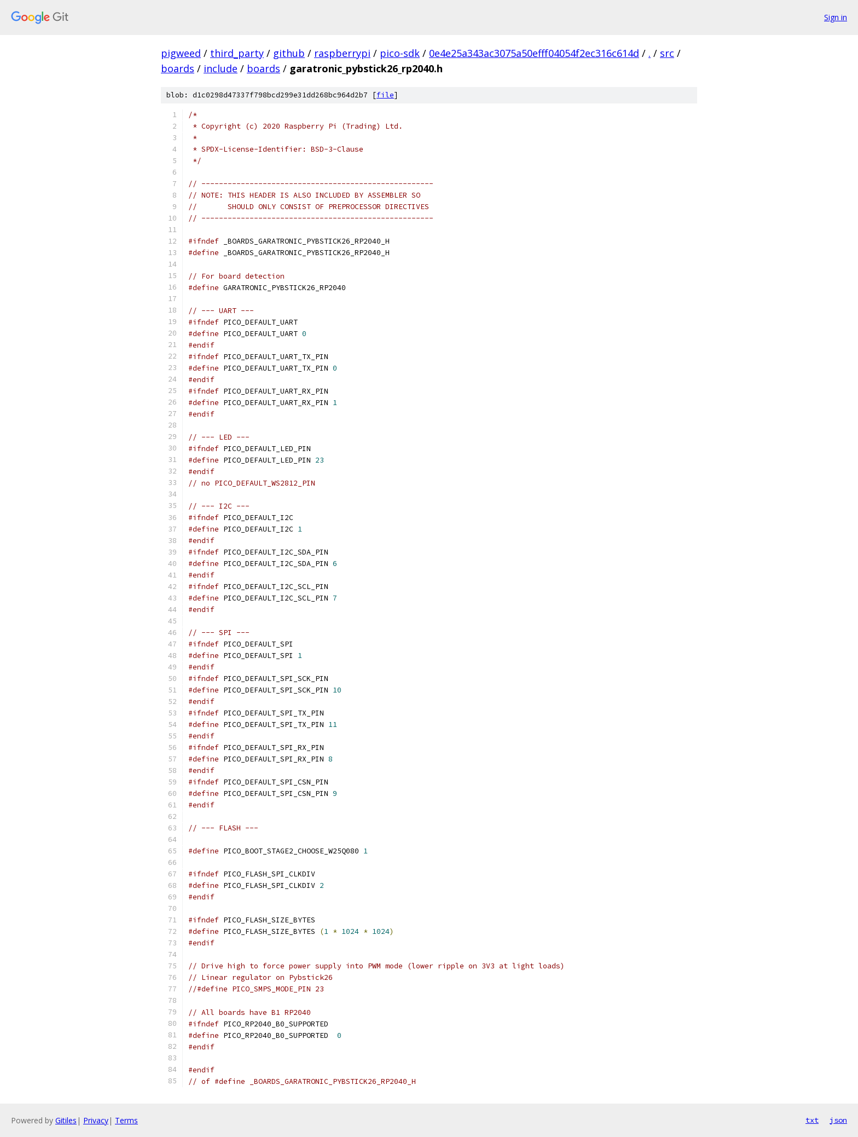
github (289, 53)
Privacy (95, 1120)
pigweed (181, 53)
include (220, 68)
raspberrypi (342, 53)
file (385, 95)
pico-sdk (400, 53)
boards (177, 68)
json (838, 1120)
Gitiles (66, 1120)
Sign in (835, 17)
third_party (237, 53)
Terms (126, 1120)
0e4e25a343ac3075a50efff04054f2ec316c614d (534, 53)
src (667, 53)
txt (812, 1120)
